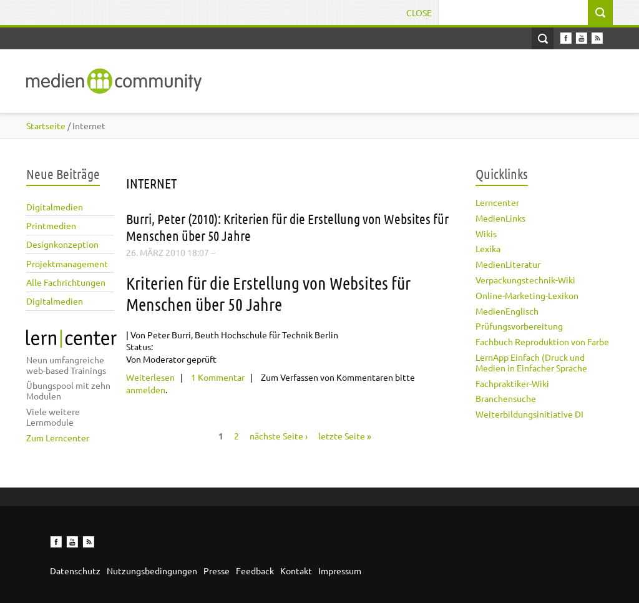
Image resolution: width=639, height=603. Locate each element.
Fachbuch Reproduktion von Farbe (542, 341)
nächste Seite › (279, 435)
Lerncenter (497, 202)
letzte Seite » (344, 435)
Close (419, 12)
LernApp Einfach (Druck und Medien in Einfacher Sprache (531, 362)
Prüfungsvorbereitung (519, 325)
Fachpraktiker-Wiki (512, 383)
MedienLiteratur (508, 264)
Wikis (486, 233)
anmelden (145, 389)
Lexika (488, 248)
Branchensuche (506, 398)
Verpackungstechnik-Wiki (525, 279)
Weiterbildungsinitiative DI (529, 413)
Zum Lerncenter (57, 437)
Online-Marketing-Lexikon (527, 295)
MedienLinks (500, 217)
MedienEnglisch (507, 310)
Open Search (543, 38)
